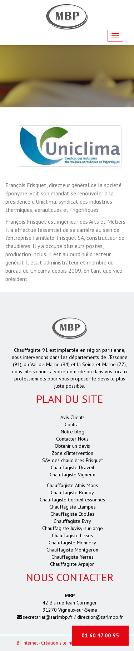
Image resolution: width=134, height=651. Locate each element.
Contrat (72, 424)
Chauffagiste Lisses (72, 535)
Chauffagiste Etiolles (72, 514)
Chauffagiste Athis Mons (72, 485)
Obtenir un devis (72, 446)
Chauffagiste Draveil (72, 467)
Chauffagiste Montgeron (72, 549)
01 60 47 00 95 (100, 635)
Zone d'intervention (72, 453)
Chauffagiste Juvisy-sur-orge (72, 528)
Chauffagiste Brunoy (72, 492)
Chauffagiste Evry (72, 521)
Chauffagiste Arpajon (72, 564)
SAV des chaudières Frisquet (72, 460)
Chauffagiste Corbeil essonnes (72, 499)
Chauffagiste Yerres (72, 557)
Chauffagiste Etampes (72, 507)
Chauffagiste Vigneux (72, 474)
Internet (27, 643)
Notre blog (72, 431)
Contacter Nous (72, 439)
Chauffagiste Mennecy (72, 542)
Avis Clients (72, 417)
